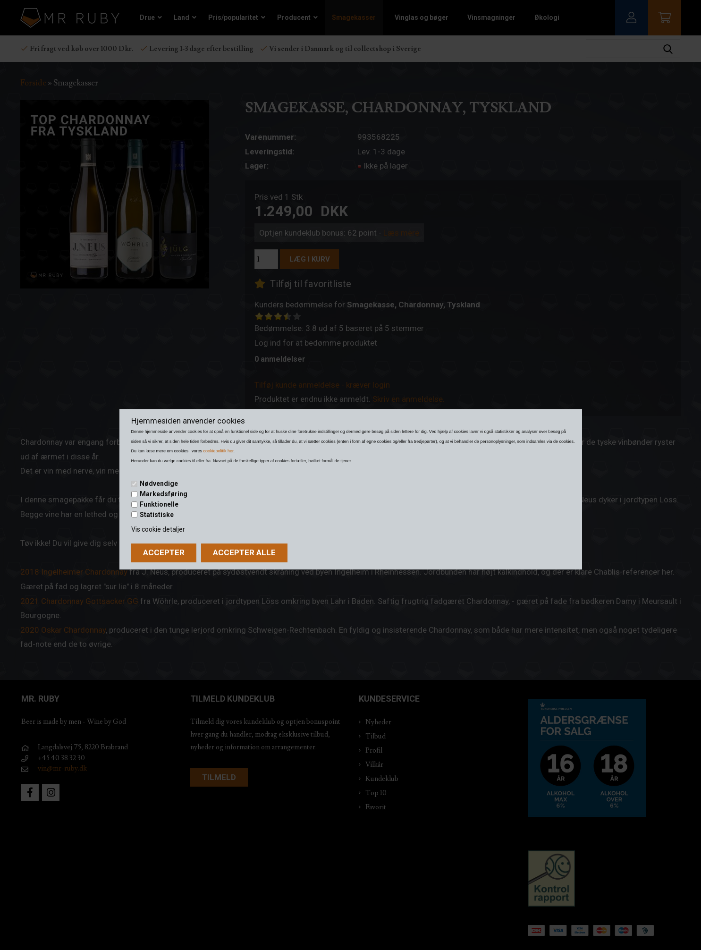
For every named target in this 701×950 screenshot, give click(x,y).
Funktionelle (159, 504)
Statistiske (157, 514)
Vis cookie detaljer (158, 529)
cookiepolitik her (218, 451)
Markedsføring (163, 494)
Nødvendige (159, 484)
